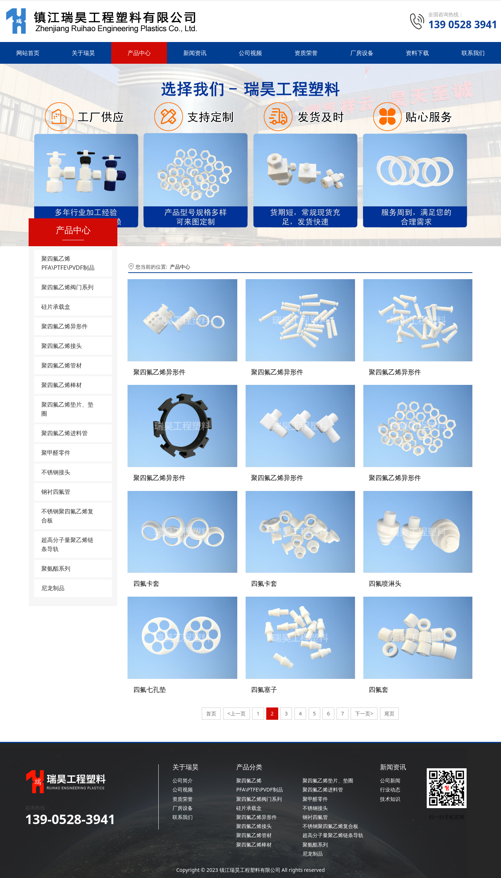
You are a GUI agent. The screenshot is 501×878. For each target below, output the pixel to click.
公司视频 (250, 53)
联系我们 (473, 53)
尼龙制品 (52, 588)
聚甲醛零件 (55, 453)
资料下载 (417, 53)
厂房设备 (361, 53)
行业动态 (390, 786)
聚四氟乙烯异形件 (64, 326)
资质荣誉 (306, 53)
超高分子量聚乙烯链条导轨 (67, 544)
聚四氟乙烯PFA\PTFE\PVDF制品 (68, 263)
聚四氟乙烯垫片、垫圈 (67, 408)
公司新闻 (390, 777)
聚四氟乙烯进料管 (64, 433)
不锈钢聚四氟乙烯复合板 (67, 515)
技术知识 (390, 795)
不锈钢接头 (55, 472)
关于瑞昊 (83, 53)
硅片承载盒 (55, 307)
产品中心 (139, 53)
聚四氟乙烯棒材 (61, 385)
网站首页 (27, 53)
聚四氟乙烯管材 (61, 365)
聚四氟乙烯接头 (61, 346)
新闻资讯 (194, 53)
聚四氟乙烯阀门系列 (67, 287)
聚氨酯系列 (55, 568)
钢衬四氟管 (55, 492)
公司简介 (182, 777)
